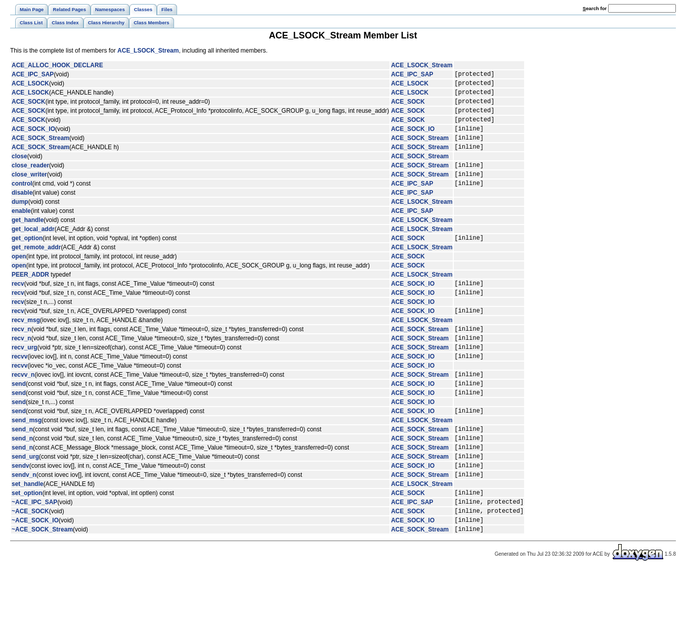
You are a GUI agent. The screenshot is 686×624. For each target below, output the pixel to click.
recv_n (21, 354)
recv (18, 304)
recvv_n (23, 406)
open (19, 276)
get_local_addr (33, 247)
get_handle (28, 238)
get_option (27, 257)
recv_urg (24, 375)
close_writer (29, 190)
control (22, 201)
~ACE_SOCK (30, 560)
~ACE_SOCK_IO (35, 571)
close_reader (30, 180)
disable (22, 210)
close (19, 169)
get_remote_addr (36, 267)
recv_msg (26, 344)
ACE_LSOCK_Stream (148, 50)
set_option (27, 539)
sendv (20, 509)
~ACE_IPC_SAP (34, 550)
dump (20, 220)
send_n (22, 466)
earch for (594, 8)
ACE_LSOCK (30, 86)
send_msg (26, 456)
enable (21, 229)
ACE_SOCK (29, 107)
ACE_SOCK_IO (33, 139)
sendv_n (24, 519)
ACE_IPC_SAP (33, 75)
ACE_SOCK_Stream (40, 149)
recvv (19, 386)
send (19, 416)
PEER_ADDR (30, 294)
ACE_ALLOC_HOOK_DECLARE (57, 65)
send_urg (25, 498)
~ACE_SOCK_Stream (42, 582)
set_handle (28, 529)
